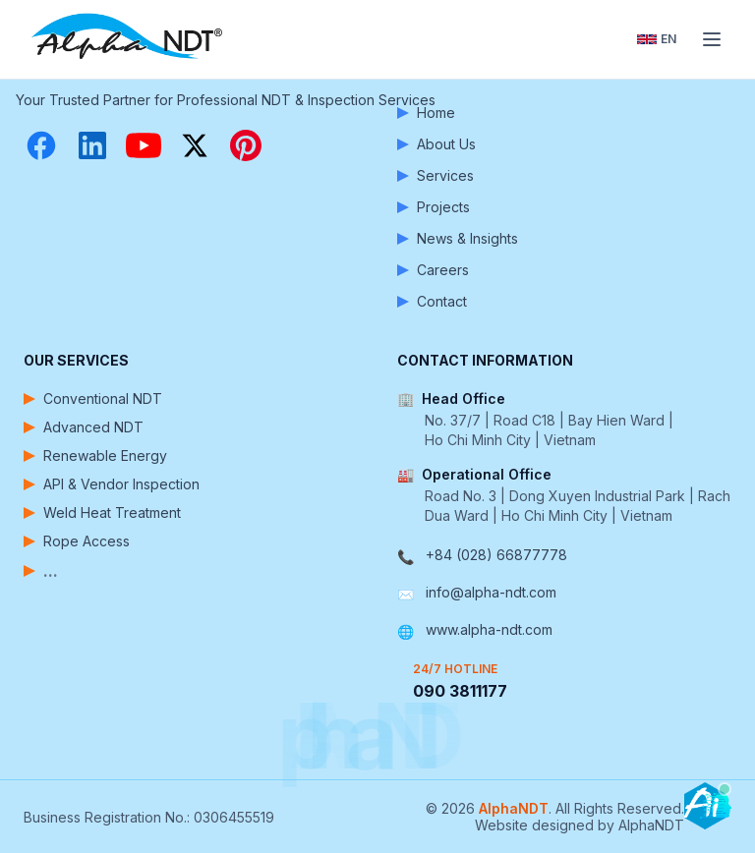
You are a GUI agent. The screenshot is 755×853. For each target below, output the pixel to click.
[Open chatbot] (707, 805)
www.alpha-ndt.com (489, 629)
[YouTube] (143, 145)
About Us (436, 144)
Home (426, 112)
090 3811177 (460, 691)
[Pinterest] (245, 145)
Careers (433, 269)
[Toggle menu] (711, 39)
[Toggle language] (656, 39)
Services (435, 175)
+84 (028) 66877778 (496, 554)
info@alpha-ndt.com (491, 592)
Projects (433, 207)
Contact (432, 301)
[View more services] (191, 571)
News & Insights (457, 238)
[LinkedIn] (92, 145)
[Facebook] (41, 145)
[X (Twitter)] (194, 145)
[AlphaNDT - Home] (130, 39)
